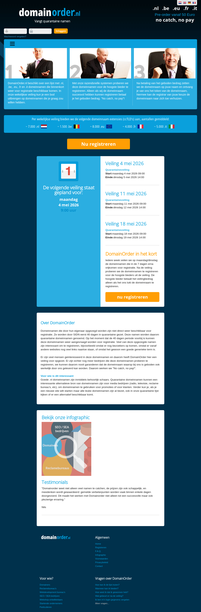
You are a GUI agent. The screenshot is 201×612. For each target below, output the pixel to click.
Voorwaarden (101, 558)
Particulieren (46, 607)
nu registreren (132, 297)
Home (98, 544)
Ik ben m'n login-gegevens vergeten (112, 599)
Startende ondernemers (51, 603)
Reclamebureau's (48, 588)
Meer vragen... (102, 603)
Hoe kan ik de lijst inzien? (107, 585)
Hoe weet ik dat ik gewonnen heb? (111, 592)
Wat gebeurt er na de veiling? (109, 596)
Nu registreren (98, 144)
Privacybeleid (101, 562)
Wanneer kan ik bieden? (106, 588)
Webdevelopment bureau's (52, 592)
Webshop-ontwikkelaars (51, 599)
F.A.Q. (98, 551)
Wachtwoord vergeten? (15, 36)
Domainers (45, 585)
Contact (99, 566)
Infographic (100, 555)
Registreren (100, 547)
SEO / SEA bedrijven (50, 596)
